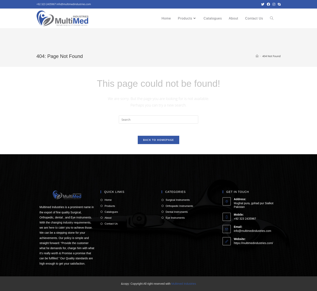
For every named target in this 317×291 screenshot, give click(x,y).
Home (108, 199)
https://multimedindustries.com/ (253, 243)
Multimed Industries (183, 283)
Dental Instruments (177, 211)
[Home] (257, 56)
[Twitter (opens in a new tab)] (263, 4)
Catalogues (111, 211)
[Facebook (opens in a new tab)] (268, 4)
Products (110, 205)
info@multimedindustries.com (74, 4)
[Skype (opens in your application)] (279, 4)
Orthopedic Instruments (179, 205)
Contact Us (111, 223)
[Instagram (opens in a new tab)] (274, 4)
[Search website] (272, 18)
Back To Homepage (158, 140)
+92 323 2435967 (46, 4)
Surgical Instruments (178, 199)
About (108, 217)
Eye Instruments (175, 217)
